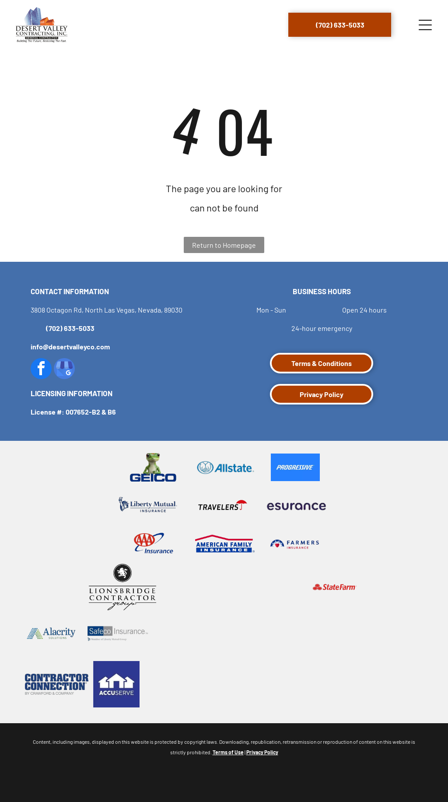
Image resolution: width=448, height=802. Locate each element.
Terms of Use (228, 752)
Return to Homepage (224, 245)
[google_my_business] (64, 369)
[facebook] (41, 369)
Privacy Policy (262, 752)
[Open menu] (425, 25)
